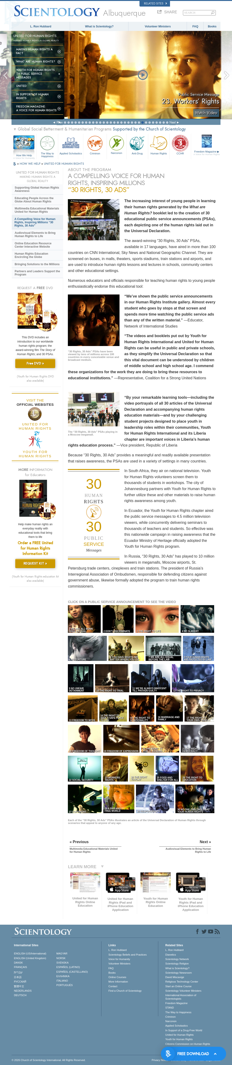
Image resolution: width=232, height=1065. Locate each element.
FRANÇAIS (20, 967)
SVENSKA (62, 962)
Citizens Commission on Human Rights (187, 1044)
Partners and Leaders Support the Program (37, 273)
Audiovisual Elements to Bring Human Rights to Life (35, 234)
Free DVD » (35, 363)
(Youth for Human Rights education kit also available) (35, 578)
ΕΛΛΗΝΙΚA (63, 976)
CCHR (180, 144)
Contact (112, 986)
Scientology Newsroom (178, 972)
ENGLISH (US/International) (30, 953)
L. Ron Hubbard (40, 26)
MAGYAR (61, 953)
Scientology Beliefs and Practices (127, 954)
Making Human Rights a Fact (34, 51)
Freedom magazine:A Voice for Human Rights (36, 108)
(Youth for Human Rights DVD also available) (35, 378)
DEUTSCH (20, 995)
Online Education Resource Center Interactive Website (33, 245)
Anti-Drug (137, 144)
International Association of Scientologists (180, 997)
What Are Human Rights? (35, 62)
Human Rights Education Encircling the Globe (31, 255)
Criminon (95, 144)
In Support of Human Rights (32, 96)
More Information (118, 981)
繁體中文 (19, 986)
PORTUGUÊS (64, 985)
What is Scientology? (99, 26)
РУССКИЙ (20, 981)
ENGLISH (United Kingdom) (30, 958)
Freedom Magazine (206, 153)
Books (212, 26)
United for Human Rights (179, 1034)
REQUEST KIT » (35, 563)
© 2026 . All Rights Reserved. (48, 1060)
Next (173, 122)
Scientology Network (177, 959)
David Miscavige (174, 977)
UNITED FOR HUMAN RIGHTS (64, 163)
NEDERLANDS (22, 990)
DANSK (18, 962)
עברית (18, 972)
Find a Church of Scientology (125, 990)
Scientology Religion (177, 963)
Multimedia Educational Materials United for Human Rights (37, 210)
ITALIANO (62, 980)
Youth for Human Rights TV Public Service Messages (35, 74)
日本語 (18, 977)
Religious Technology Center (181, 981)
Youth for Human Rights (179, 1039)
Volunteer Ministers (158, 26)
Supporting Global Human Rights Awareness (37, 189)
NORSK (61, 958)
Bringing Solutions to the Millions (37, 264)
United (21, 86)
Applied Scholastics (70, 144)
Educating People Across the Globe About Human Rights (34, 200)
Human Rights (158, 144)
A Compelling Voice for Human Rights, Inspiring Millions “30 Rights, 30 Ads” (34, 222)
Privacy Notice (160, 1060)
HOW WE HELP (30, 163)
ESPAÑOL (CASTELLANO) (72, 971)
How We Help (24, 155)
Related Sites (155, 3)
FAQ (195, 26)
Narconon (116, 144)
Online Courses (117, 977)
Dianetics (170, 954)
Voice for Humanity (119, 959)
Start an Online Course (178, 986)
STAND (169, 1007)
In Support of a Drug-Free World (183, 1030)
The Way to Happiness (47, 145)
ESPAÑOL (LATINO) (68, 967)
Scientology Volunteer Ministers (183, 990)
